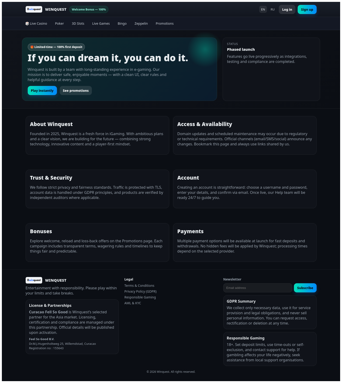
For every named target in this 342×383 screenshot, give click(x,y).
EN (263, 9)
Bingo (122, 23)
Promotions (165, 23)
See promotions (76, 90)
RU (273, 9)
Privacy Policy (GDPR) (140, 291)
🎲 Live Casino (36, 23)
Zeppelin (141, 23)
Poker (59, 23)
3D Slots (78, 23)
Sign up (307, 9)
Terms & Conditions (139, 285)
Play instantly (42, 90)
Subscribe (305, 288)
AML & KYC (132, 303)
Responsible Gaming (140, 297)
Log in (287, 9)
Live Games (101, 23)
